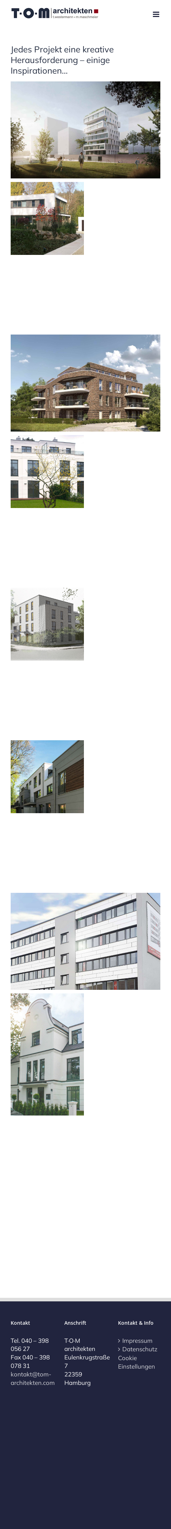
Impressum (137, 1340)
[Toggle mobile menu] (156, 14)
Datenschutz (139, 1349)
